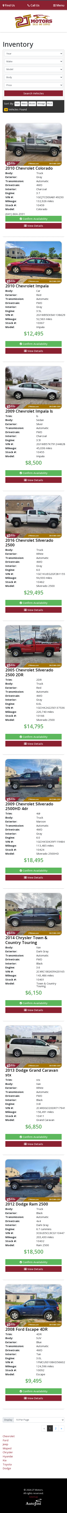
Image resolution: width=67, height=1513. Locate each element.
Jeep (5, 1444)
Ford (5, 1440)
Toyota (7, 1464)
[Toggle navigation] (58, 5)
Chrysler (8, 1452)
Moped (7, 1448)
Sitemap (33, 1496)
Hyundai (8, 1456)
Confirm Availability (34, 218)
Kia (4, 1460)
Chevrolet (9, 1436)
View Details (33, 225)
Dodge (7, 1468)
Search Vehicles (33, 93)
